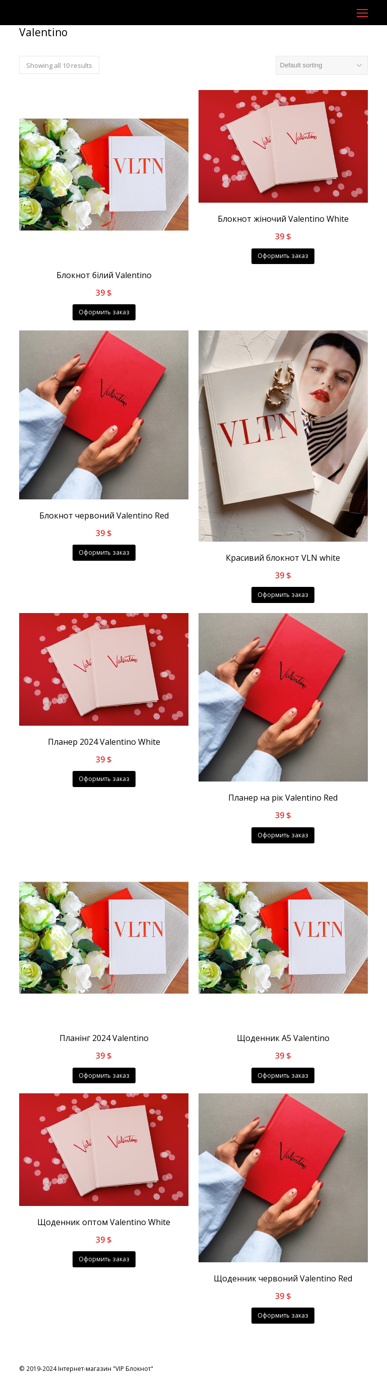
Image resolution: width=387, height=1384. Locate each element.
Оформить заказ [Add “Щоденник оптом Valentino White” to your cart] (104, 1259)
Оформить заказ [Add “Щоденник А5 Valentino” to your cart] (282, 1075)
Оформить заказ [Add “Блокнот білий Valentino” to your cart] (104, 312)
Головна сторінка (45, 48)
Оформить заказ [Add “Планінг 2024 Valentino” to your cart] (104, 1075)
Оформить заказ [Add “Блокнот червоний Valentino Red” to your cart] (104, 552)
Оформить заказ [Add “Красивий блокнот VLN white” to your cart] (282, 594)
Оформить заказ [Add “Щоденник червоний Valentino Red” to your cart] (282, 1315)
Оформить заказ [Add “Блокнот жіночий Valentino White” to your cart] (282, 255)
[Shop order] (321, 65)
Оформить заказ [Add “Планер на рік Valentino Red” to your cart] (282, 835)
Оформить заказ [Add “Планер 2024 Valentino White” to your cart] (104, 778)
